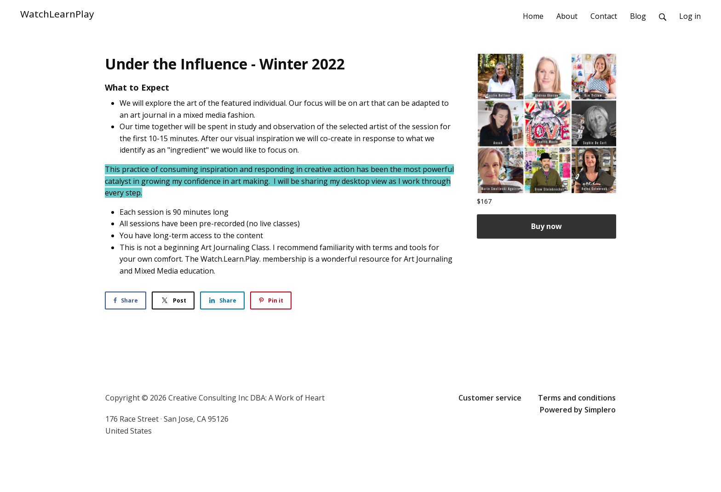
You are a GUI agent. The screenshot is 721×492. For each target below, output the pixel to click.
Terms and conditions (577, 398)
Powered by (578, 410)
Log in (690, 16)
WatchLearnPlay (57, 13)
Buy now (546, 226)
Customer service (489, 398)
